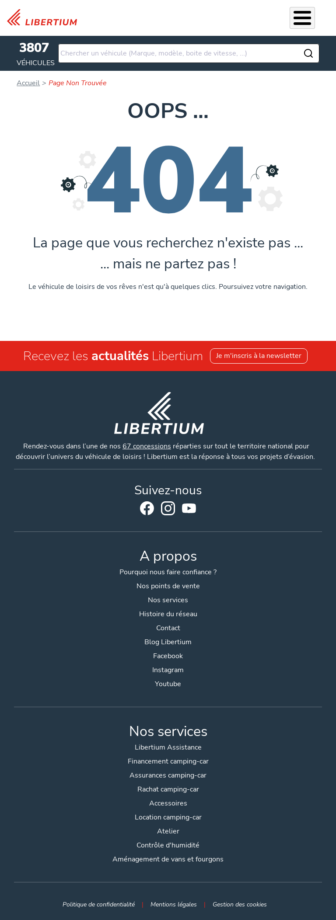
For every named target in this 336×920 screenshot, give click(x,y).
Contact (168, 628)
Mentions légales (173, 904)
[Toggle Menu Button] (302, 18)
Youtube (189, 510)
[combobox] (188, 53)
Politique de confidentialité (99, 904)
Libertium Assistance (168, 747)
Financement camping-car (168, 761)
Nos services (168, 600)
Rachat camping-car (168, 789)
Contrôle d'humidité (168, 845)
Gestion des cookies (240, 904)
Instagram (168, 508)
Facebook (147, 508)
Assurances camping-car (168, 775)
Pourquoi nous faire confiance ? (168, 572)
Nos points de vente (168, 586)
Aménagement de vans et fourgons (168, 859)
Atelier (168, 831)
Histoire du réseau (168, 614)
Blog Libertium (168, 642)
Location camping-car (168, 817)
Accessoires (168, 803)
